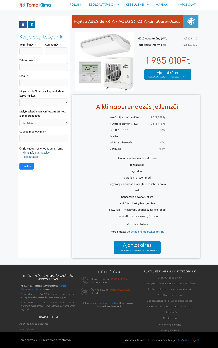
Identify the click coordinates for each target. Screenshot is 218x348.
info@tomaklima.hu (120, 290)
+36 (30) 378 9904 (118, 279)
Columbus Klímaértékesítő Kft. (145, 231)
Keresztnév (51, 44)
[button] (23, 24)
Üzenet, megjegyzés (31, 131)
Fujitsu (103, 303)
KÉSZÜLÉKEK (139, 5)
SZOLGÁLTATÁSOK (105, 5)
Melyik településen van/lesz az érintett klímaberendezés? (42, 113)
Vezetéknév (26, 44)
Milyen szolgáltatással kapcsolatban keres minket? (41, 93)
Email (22, 75)
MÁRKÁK (165, 5)
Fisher (114, 303)
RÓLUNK (76, 4)
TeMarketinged (188, 340)
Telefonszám (27, 60)
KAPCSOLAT (187, 4)
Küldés (27, 166)
